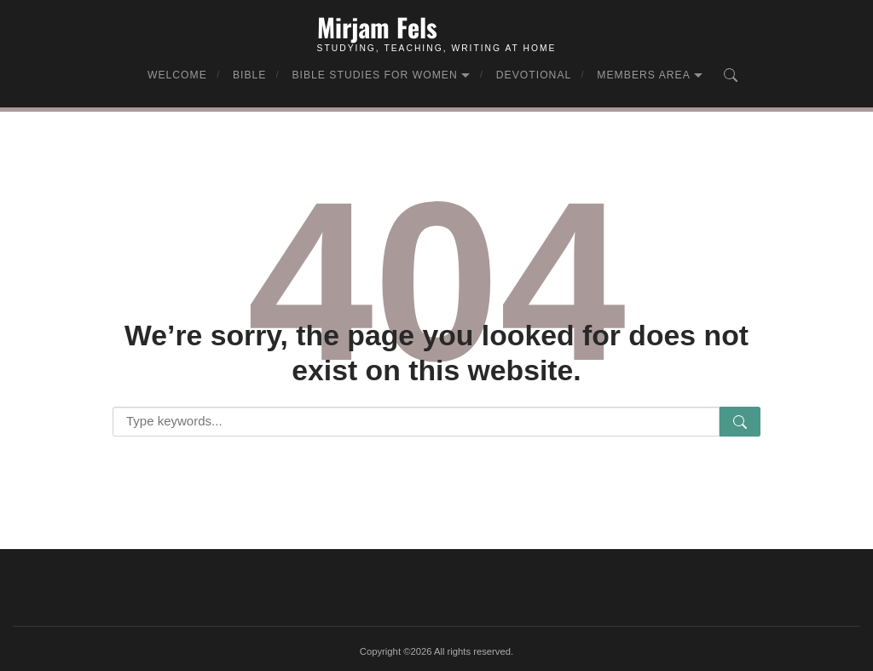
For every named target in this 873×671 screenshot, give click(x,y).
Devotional (534, 75)
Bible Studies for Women (374, 75)
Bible (250, 75)
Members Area (644, 75)
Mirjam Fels (377, 27)
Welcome (177, 75)
